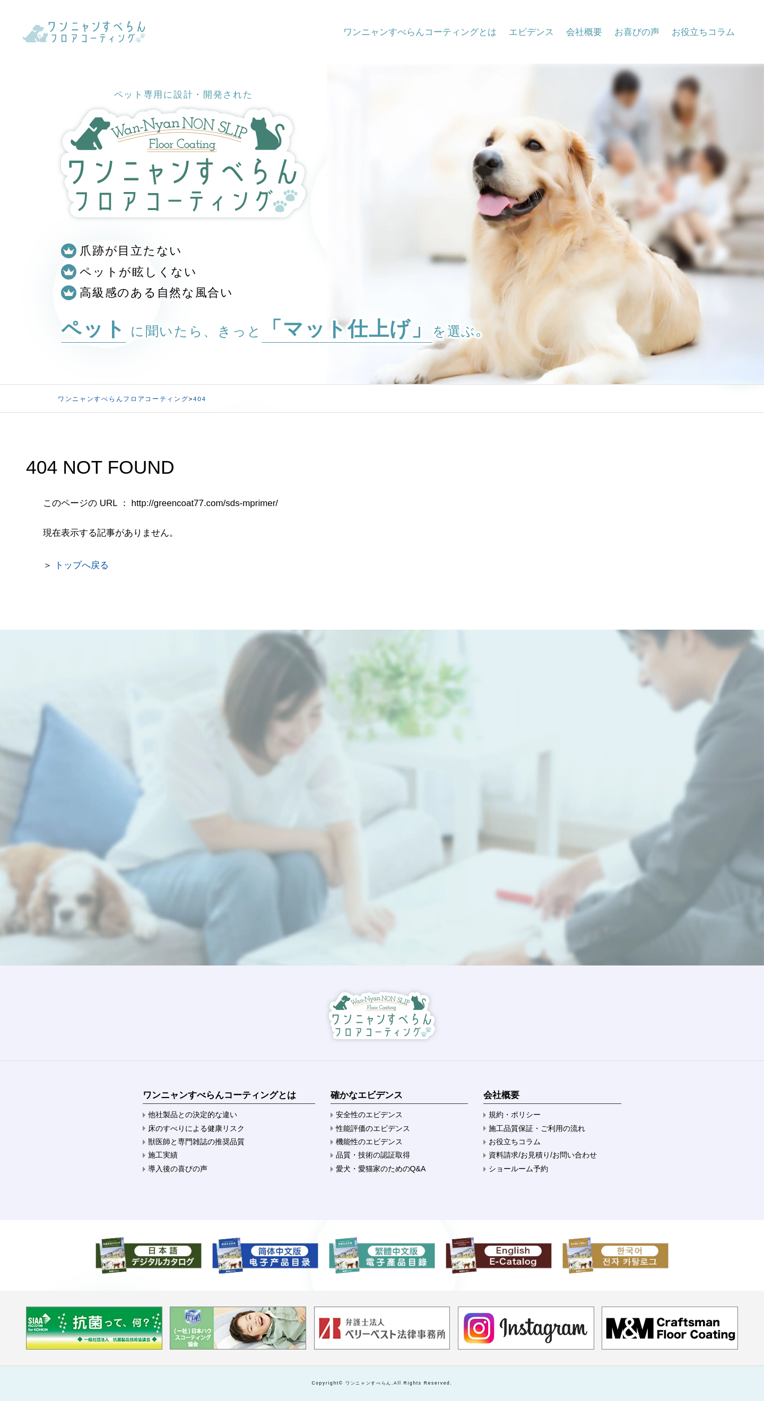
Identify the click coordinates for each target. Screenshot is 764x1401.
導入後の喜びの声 (177, 1168)
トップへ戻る (82, 565)
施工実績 (163, 1155)
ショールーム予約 (518, 1168)
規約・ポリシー (515, 1114)
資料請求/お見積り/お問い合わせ (543, 1155)
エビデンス (531, 32)
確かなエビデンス (367, 1095)
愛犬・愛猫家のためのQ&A (381, 1168)
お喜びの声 (636, 32)
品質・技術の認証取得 (373, 1155)
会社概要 (584, 32)
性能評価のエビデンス (373, 1128)
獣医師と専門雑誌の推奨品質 (196, 1141)
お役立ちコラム (703, 32)
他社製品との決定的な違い (192, 1114)
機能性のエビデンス (369, 1141)
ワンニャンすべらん (368, 1383)
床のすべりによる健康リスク (196, 1128)
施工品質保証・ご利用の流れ (537, 1128)
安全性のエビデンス (369, 1114)
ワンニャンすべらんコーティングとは (420, 32)
